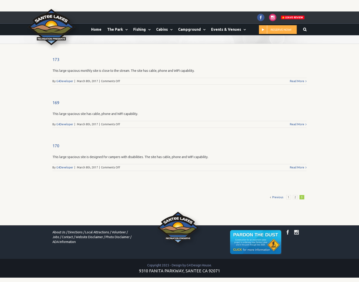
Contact (67, 256)
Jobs (55, 256)
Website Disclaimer (89, 256)
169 (55, 122)
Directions (75, 251)
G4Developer (64, 100)
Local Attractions (97, 251)
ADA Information (64, 261)
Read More (297, 100)
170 (55, 165)
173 (55, 78)
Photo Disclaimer (118, 256)
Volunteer (119, 251)
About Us (58, 251)
